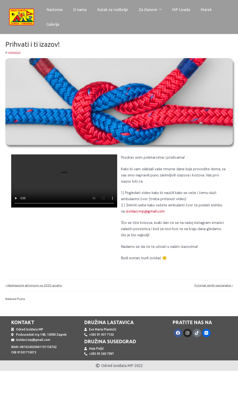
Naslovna (54, 9)
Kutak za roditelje (112, 9)
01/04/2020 (14, 52)
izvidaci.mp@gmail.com (145, 211)
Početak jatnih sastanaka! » (213, 285)
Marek (206, 9)
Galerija (52, 24)
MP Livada (181, 9)
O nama (80, 9)
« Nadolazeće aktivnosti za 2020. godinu (33, 285)
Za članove (150, 9)
